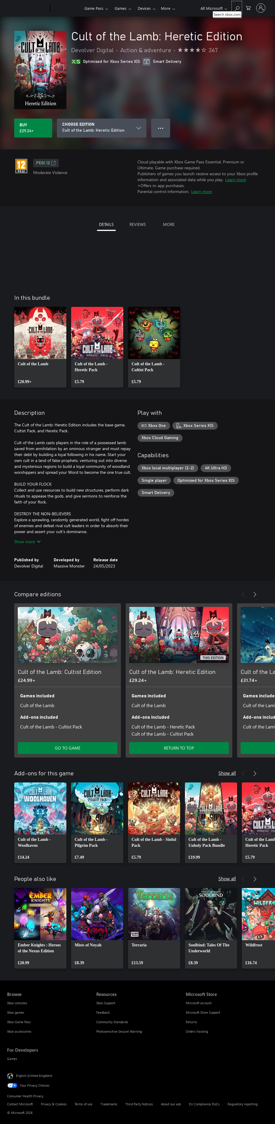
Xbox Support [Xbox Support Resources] (105, 1003)
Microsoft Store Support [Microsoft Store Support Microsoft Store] (203, 1012)
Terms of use (83, 1104)
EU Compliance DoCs (204, 1104)
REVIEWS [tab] (137, 224)
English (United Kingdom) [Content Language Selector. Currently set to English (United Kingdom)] (34, 1075)
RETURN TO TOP (179, 748)
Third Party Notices (139, 1104)
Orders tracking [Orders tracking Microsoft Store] (197, 1031)
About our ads (171, 1104)
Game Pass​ (93, 8)
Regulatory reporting (243, 1104)
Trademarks (108, 1104)
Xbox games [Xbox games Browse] (15, 1012)
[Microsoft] (27, 8)
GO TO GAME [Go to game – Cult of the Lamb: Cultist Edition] (67, 748)
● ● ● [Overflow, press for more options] (161, 128)
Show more (27, 541)
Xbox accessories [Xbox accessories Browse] (19, 1031)
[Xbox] (66, 8)
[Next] (255, 594)
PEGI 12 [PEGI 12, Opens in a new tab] (46, 163)
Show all (227, 773)
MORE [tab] (169, 224)
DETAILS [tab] (106, 224)
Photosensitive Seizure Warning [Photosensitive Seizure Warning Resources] (119, 1031)
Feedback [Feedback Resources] (103, 1012)
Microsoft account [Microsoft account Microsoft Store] (199, 1003)
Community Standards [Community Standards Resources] (112, 1022)
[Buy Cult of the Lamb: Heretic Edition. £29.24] (33, 128)
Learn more (235, 179)
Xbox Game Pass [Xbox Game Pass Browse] (19, 1022)
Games (121, 8)
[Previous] (243, 594)
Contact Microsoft (20, 1104)
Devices (144, 8)
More (165, 8)
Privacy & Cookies (54, 1104)
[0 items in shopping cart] (248, 8)
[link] (40, 347)
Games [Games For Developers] (12, 1059)
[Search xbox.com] (236, 7)
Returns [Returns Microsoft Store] (191, 1022)
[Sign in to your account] (261, 8)
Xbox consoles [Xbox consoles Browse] (17, 1003)
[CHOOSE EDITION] (101, 128)
